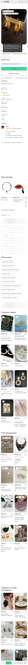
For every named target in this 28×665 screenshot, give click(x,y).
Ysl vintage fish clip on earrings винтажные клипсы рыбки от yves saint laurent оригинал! (21, 338)
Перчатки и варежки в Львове (10, 270)
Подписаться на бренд (20, 53)
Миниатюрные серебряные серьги (11, 293)
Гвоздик (3, 115)
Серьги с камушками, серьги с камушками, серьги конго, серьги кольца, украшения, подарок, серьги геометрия (20, 425)
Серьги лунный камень (7, 644)
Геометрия (4, 111)
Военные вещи (6, 273)
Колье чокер (4, 200)
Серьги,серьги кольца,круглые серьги (21, 392)
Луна (2, 119)
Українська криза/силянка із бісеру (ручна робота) (19, 518)
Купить (14, 68)
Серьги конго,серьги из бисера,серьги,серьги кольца (7, 394)
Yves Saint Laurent (6, 53)
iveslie (7, 126)
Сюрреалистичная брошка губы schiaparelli (18, 200)
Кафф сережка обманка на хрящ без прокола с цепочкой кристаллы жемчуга (6, 614)
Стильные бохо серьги (8, 281)
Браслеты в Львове (7, 262)
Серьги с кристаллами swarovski (7, 517)
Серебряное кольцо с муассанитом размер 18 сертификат (20, 488)
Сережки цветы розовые (9, 277)
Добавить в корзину (14, 73)
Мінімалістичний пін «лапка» (20, 548)
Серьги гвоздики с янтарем (9, 297)
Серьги (4, 6)
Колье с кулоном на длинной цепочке (6, 548)
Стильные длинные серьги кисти (11, 285)
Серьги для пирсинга (8, 266)
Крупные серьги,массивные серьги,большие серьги (6, 421)
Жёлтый (5, 93)
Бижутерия (4, 103)
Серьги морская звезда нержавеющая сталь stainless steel (20, 616)
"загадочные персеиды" (18, 459)
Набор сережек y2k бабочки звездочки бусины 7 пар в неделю (21, 644)
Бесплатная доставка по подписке (14, 64)
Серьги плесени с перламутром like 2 (6, 490)
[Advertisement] (14, 160)
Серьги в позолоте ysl (7, 340)
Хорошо (6, 50)
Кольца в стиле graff (6, 459)
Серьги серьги (5, 366)
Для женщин (4, 107)
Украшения (9, 99)
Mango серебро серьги (8, 289)
